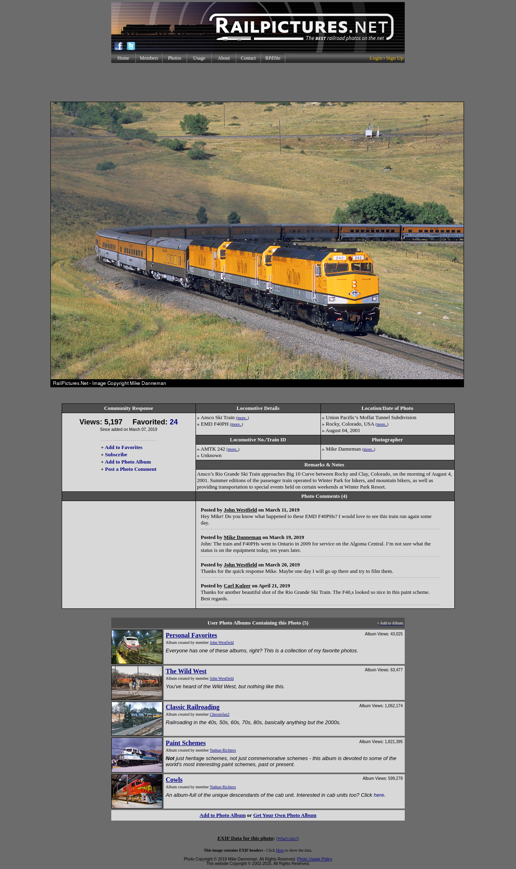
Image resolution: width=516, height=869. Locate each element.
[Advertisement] (258, 82)
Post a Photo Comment (130, 469)
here (379, 795)
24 (174, 422)
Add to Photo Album (128, 462)
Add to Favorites (123, 447)
